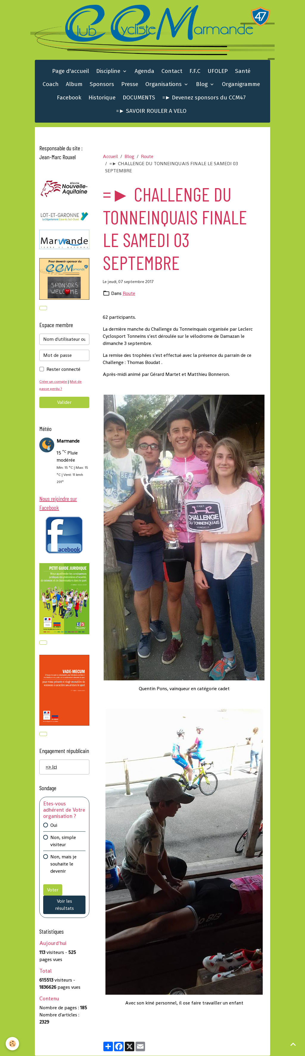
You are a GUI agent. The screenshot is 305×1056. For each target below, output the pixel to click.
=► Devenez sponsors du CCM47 (204, 97)
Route (147, 157)
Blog (202, 84)
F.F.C (194, 71)
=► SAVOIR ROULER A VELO (151, 111)
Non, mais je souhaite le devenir (63, 864)
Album (74, 84)
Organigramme (241, 84)
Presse (129, 84)
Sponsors (102, 84)
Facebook (69, 97)
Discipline (109, 71)
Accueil (110, 157)
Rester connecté (63, 369)
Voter (52, 890)
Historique (102, 97)
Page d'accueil (70, 71)
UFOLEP (218, 71)
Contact (171, 71)
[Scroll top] (293, 1044)
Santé (242, 71)
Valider (64, 402)
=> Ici (51, 767)
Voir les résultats (64, 905)
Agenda (144, 71)
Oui (53, 826)
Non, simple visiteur (63, 841)
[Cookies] (12, 1043)
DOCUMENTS (139, 97)
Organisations (164, 84)
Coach (51, 84)
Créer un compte (53, 381)
